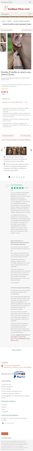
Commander (4, 411)
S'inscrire (3, 407)
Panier (3, 409)
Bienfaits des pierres (7, 386)
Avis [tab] (26, 102)
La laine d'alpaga (6, 389)
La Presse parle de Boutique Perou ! (11, 391)
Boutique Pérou (6, 2)
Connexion (4, 404)
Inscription (5, 433)
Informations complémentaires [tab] (12, 102)
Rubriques (5, 14)
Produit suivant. (27, 30)
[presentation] (13, 429)
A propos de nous (6, 384)
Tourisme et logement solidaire (10, 393)
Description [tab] (6, 99)
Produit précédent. (6, 30)
